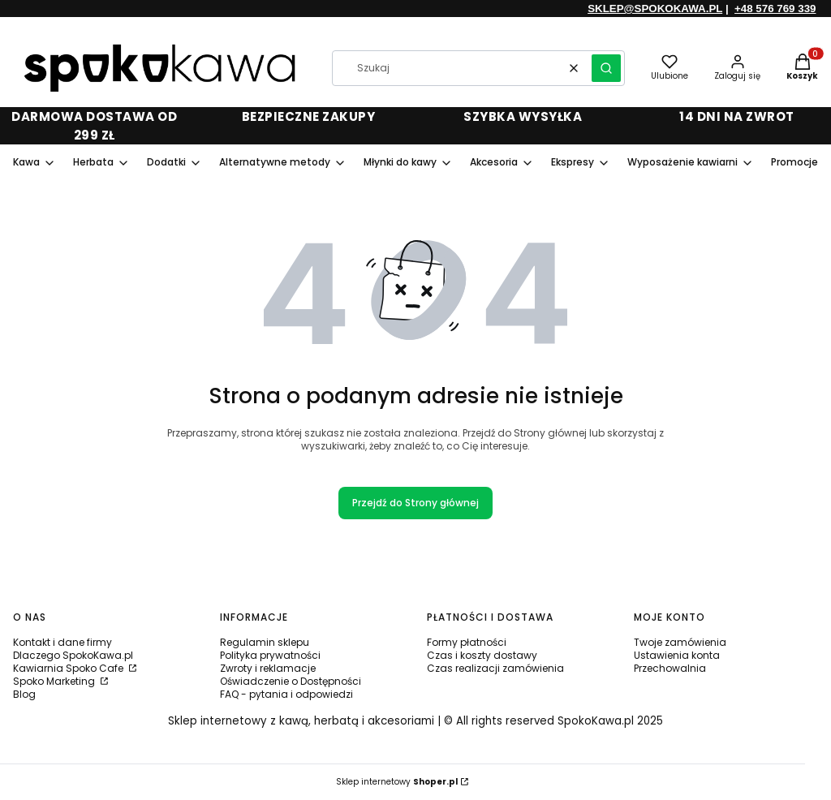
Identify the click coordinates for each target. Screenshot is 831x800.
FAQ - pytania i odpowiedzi (286, 694)
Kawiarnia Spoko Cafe (69, 668)
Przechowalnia (670, 668)
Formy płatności (466, 642)
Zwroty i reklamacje (268, 668)
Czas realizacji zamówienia (495, 668)
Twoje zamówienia (680, 642)
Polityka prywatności (270, 655)
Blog (24, 694)
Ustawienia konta (677, 655)
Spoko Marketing (55, 681)
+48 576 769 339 (775, 8)
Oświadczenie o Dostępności (290, 681)
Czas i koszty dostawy (482, 655)
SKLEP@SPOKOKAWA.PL (655, 8)
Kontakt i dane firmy (62, 642)
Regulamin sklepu (264, 642)
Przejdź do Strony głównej (415, 503)
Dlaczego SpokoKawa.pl (73, 655)
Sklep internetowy (397, 782)
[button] (606, 68)
